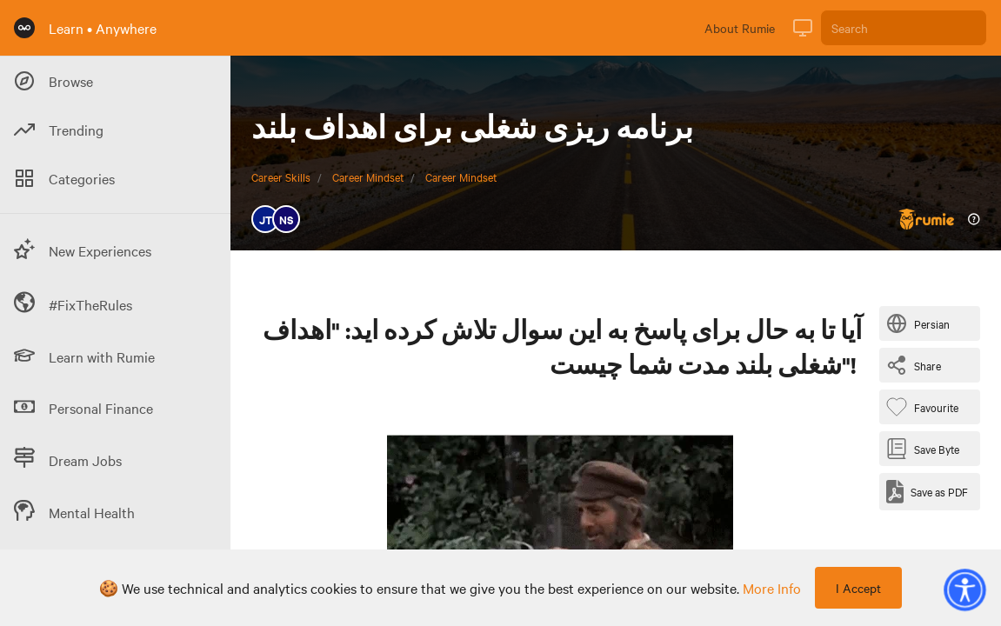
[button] (964, 589)
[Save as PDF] (927, 491)
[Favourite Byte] (925, 406)
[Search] (903, 28)
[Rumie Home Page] (24, 27)
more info (772, 587)
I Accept (858, 587)
